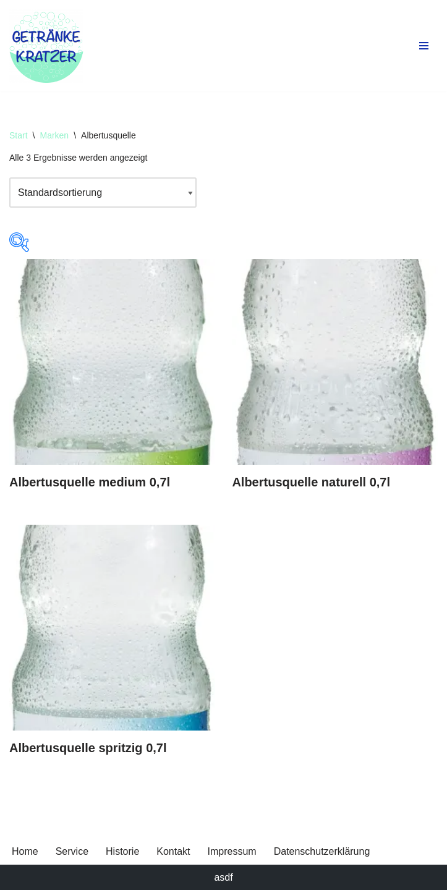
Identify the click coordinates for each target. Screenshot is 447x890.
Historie (122, 851)
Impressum (232, 851)
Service (72, 851)
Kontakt (173, 851)
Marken (54, 135)
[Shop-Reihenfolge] (103, 192)
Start (18, 135)
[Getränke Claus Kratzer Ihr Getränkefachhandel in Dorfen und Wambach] (46, 46)
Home (25, 851)
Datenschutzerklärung (322, 851)
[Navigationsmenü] (424, 46)
